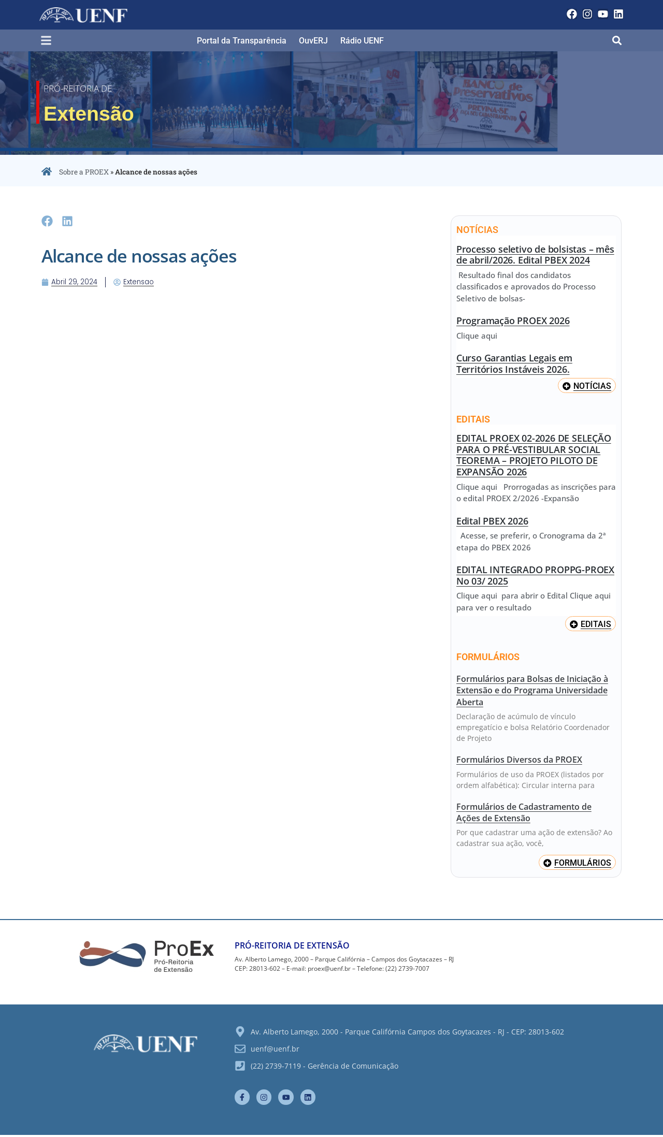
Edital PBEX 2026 (492, 521)
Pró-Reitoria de (92, 87)
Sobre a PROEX (84, 172)
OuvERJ (313, 41)
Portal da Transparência (241, 41)
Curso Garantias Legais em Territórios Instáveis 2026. (514, 363)
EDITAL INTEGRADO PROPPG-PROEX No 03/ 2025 (535, 576)
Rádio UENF (362, 41)
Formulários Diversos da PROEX (519, 760)
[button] (50, 41)
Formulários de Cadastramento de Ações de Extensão (524, 812)
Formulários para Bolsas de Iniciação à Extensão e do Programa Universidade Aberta (532, 691)
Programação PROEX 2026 (513, 320)
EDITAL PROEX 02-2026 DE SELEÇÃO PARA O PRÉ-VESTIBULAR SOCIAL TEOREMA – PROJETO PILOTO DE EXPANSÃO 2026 (533, 455)
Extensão (113, 111)
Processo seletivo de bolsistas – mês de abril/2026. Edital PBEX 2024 (535, 255)
